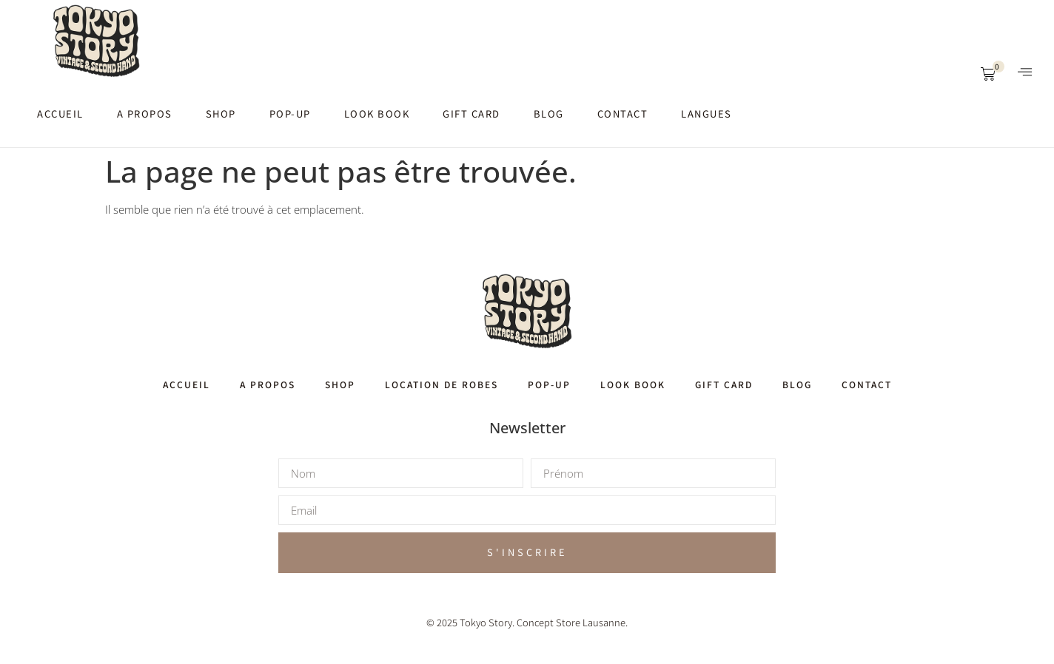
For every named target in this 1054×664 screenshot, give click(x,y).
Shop (221, 113)
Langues (706, 113)
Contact (622, 113)
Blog (549, 113)
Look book (377, 113)
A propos (144, 113)
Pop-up (290, 113)
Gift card (471, 113)
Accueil (60, 113)
